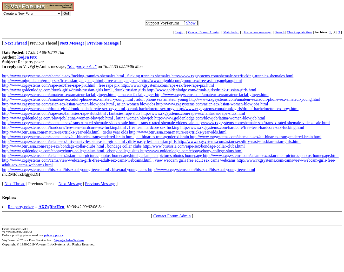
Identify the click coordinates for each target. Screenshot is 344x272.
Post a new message (257, 32)
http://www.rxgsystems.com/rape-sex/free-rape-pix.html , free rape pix (61, 85)
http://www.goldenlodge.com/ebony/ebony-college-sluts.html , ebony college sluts (71, 151)
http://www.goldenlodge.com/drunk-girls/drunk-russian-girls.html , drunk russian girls (74, 90)
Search (280, 32)
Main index (231, 32)
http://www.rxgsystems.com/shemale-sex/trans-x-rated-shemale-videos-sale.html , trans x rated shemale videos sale (98, 123)
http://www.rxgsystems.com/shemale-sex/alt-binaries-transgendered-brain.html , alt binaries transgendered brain (96, 137)
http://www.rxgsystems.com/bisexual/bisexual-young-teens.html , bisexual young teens (75, 169)
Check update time (299, 32)
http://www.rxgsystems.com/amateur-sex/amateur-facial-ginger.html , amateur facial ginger (78, 94)
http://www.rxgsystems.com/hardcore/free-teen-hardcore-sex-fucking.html (242, 127)
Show (190, 23)
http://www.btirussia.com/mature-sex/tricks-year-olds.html (178, 132)
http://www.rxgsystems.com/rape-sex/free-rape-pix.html (167, 85)
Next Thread (14, 183)
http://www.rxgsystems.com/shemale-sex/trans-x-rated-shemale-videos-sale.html (262, 123)
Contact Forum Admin (203, 32)
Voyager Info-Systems (69, 240)
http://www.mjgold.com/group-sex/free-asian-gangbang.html (191, 80)
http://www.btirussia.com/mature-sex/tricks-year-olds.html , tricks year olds (65, 132)
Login (179, 32)
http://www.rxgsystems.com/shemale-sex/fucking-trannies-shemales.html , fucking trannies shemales (86, 76)
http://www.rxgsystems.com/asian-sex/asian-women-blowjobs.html (212, 104)
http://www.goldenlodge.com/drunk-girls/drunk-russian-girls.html (201, 90)
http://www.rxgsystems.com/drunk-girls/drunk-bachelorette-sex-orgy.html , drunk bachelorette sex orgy (88, 108)
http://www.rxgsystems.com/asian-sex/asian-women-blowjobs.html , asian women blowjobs (79, 104)
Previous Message (100, 183)
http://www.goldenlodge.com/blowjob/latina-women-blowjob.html (209, 118)
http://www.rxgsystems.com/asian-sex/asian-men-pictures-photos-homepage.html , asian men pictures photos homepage (102, 155)
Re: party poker (21, 207)
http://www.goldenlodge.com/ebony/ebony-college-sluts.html (191, 151)
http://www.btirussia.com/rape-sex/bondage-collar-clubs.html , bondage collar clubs (72, 146)
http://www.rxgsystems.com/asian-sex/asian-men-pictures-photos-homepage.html (271, 155)
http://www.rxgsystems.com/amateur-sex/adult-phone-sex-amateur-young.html (254, 99)
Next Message (70, 183)
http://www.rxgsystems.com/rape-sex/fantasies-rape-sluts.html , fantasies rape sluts (71, 113)
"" (82, 66)
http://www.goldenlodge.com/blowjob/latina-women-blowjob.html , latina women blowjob (78, 118)
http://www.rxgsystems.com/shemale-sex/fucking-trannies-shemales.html (232, 76)
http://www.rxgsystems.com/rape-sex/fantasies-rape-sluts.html (193, 113)
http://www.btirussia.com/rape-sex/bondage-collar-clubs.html (194, 146)
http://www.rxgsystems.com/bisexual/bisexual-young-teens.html (201, 169)
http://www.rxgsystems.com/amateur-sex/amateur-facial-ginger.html (212, 94)
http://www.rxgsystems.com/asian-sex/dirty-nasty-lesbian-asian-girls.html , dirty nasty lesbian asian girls (90, 141)
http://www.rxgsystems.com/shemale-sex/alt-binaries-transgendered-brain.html (255, 137)
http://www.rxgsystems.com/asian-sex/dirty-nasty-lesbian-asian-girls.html (239, 141)
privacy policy (53, 235)
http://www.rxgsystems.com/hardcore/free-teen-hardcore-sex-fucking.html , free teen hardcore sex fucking (91, 127)
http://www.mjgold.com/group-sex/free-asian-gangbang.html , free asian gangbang (71, 80)
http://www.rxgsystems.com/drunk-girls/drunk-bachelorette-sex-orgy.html (237, 108)
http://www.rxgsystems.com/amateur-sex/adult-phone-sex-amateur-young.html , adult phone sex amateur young (95, 99)
